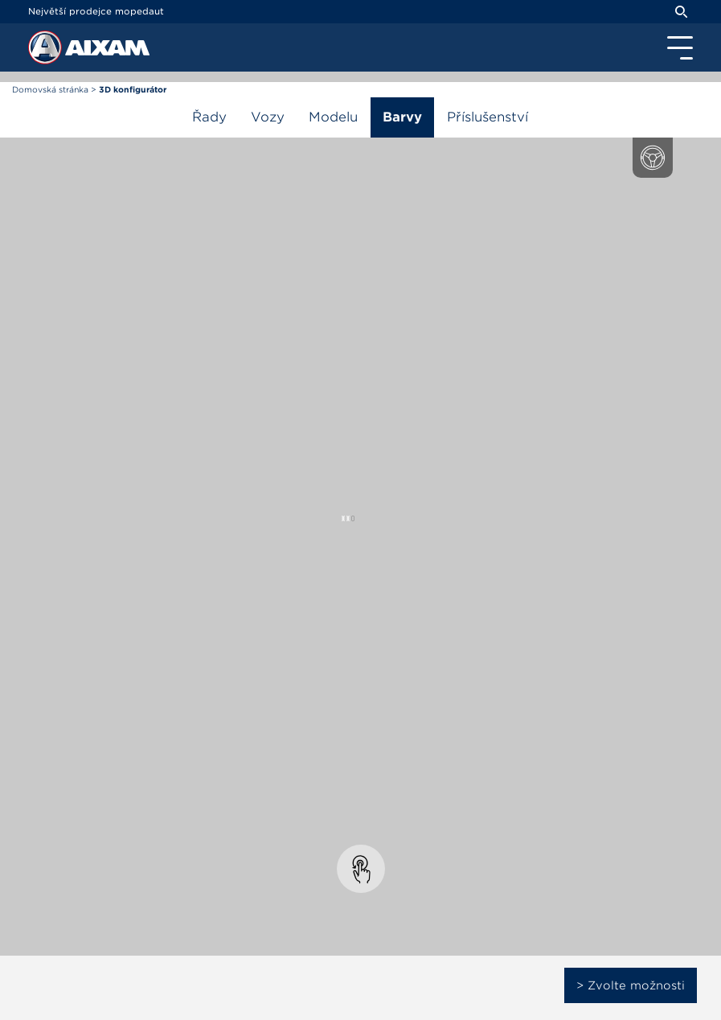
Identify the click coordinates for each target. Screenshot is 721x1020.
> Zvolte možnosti (630, 985)
